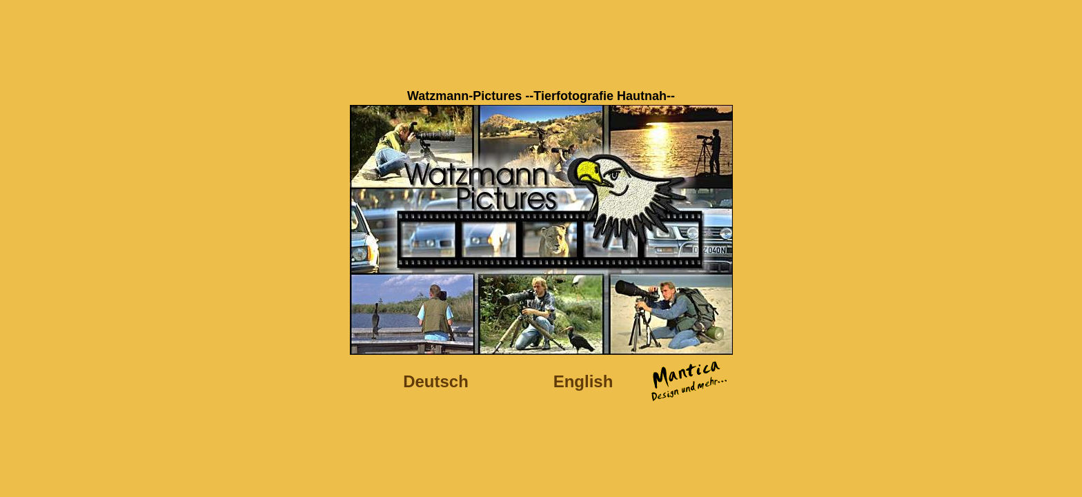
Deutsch (436, 381)
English (583, 381)
